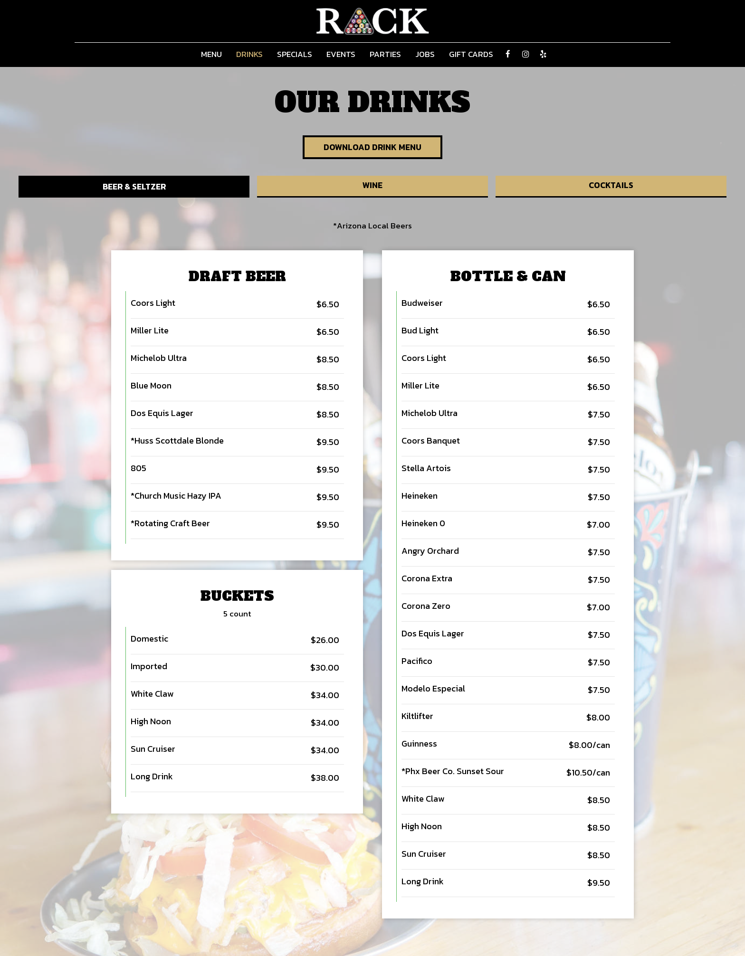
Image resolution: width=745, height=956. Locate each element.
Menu (211, 54)
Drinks (249, 54)
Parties (385, 54)
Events (340, 54)
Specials (294, 54)
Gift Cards (471, 54)
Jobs (425, 54)
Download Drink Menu (373, 147)
